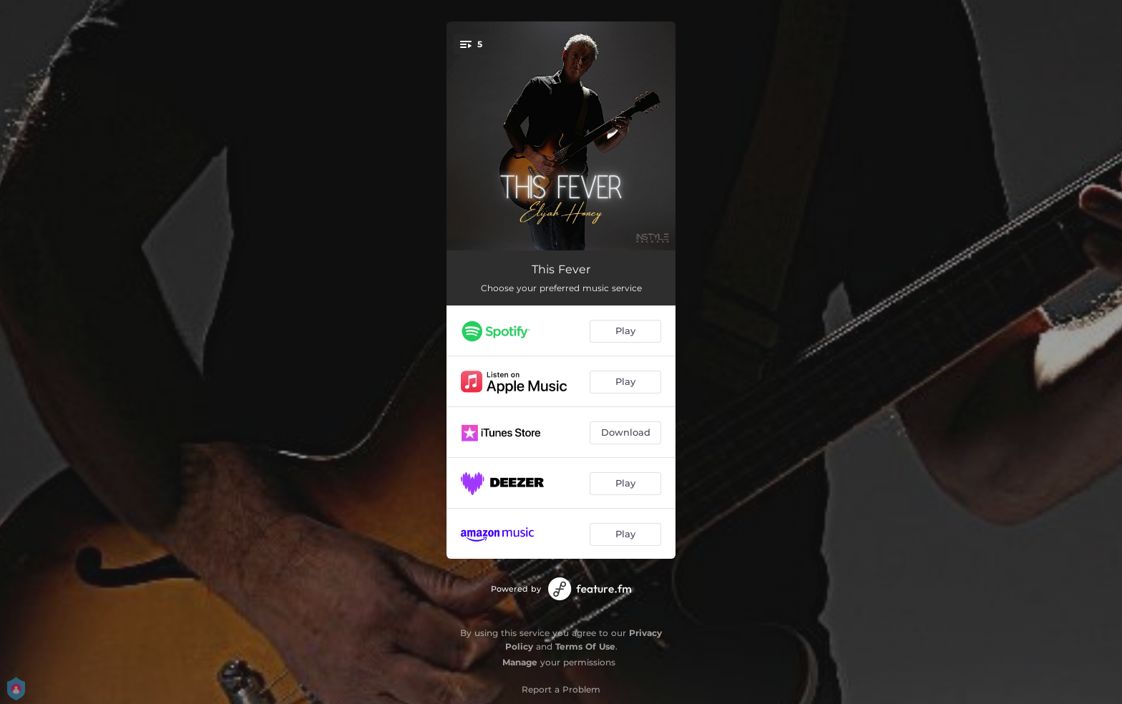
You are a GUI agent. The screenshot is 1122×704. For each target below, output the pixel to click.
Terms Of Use (585, 646)
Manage (519, 662)
